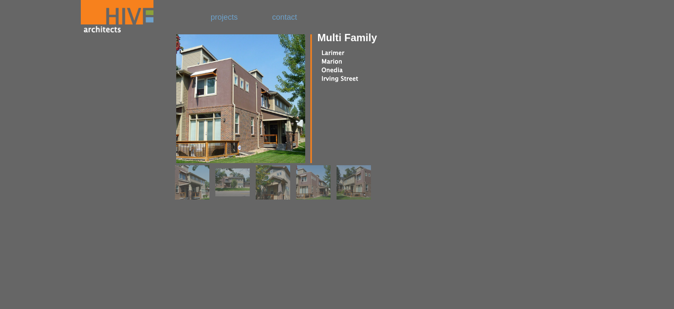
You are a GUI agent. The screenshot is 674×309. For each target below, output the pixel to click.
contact (284, 17)
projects (225, 17)
